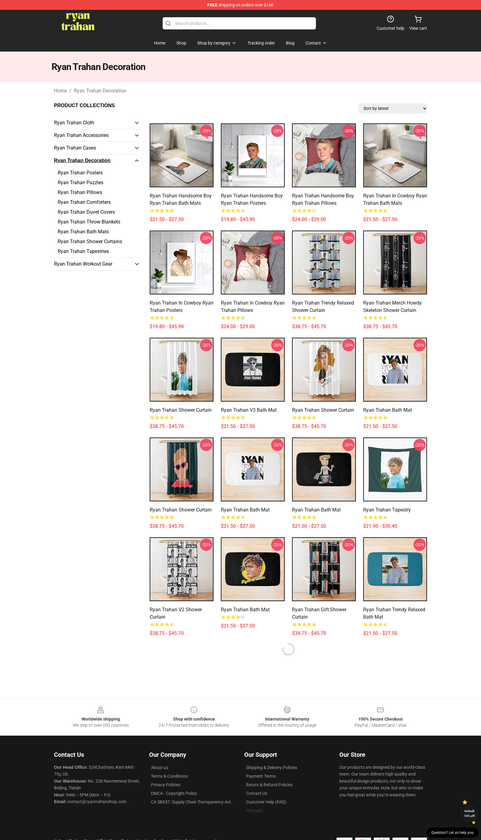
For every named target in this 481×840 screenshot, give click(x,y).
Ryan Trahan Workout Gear (83, 264)
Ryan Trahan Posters (80, 173)
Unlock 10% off (469, 813)
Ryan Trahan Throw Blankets (89, 222)
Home (60, 91)
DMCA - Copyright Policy (174, 793)
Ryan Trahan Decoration (100, 91)
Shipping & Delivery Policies (271, 767)
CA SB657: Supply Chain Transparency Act (191, 801)
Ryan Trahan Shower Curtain (181, 410)
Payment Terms (261, 776)
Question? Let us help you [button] (452, 832)
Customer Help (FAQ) (266, 801)
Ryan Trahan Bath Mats (83, 232)
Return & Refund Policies (269, 784)
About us (159, 767)
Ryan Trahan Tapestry (387, 510)
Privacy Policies (165, 784)
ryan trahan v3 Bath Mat (249, 410)
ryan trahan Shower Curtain (181, 510)
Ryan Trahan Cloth (74, 123)
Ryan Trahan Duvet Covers (86, 212)
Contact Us (256, 793)
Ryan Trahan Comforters (84, 202)
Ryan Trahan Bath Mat (387, 410)
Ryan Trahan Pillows (80, 192)
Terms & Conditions (169, 776)
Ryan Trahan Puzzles (80, 182)
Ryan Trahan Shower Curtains (90, 241)
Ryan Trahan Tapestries (83, 251)
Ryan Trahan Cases (75, 148)
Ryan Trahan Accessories (81, 135)
